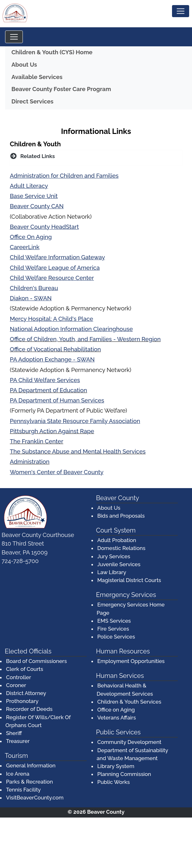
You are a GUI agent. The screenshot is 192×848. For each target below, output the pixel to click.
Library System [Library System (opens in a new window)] (116, 765)
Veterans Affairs (116, 717)
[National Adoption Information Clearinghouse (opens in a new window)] (71, 329)
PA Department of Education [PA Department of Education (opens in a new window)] (48, 390)
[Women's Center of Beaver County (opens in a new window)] (56, 472)
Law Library (111, 572)
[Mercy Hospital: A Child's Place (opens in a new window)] (51, 319)
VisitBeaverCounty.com (34, 797)
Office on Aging (116, 709)
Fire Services (113, 629)
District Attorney (26, 693)
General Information (31, 765)
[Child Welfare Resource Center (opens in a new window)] (52, 278)
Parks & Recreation (29, 781)
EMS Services (114, 621)
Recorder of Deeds (29, 709)
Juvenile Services (119, 564)
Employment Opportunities (131, 661)
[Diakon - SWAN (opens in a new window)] (31, 298)
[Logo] (16, 13)
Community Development (129, 742)
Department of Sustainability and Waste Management (132, 754)
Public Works (113, 782)
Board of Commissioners (36, 661)
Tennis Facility (23, 789)
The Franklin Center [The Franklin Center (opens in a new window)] (36, 441)
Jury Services (113, 556)
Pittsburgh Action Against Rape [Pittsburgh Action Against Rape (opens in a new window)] (52, 431)
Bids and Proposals (121, 516)
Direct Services (32, 101)
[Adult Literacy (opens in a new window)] (29, 186)
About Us (24, 64)
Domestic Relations (121, 548)
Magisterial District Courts (129, 580)
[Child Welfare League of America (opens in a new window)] (55, 268)
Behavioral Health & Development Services (125, 689)
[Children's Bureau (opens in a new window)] (34, 288)
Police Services (116, 636)
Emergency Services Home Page (131, 608)
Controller (18, 677)
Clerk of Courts (24, 669)
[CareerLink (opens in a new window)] (24, 247)
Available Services (37, 77)
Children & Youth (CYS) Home (51, 52)
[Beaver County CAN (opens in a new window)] (36, 206)
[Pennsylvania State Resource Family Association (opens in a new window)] (75, 421)
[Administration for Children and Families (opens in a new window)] (64, 176)
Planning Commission (124, 774)
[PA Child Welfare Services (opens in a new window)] (45, 380)
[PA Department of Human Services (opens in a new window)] (57, 400)
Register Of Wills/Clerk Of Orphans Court (38, 721)
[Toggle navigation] (180, 11)
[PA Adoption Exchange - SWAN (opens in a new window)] (52, 359)
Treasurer (18, 741)
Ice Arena (17, 774)
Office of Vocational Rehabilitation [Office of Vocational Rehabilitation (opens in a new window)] (55, 349)
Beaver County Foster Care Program (95, 88)
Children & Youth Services (129, 702)
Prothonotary (22, 701)
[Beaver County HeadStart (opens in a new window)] (44, 227)
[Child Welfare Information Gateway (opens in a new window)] (57, 257)
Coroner (16, 685)
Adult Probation (116, 540)
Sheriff (14, 733)
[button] (96, 156)
